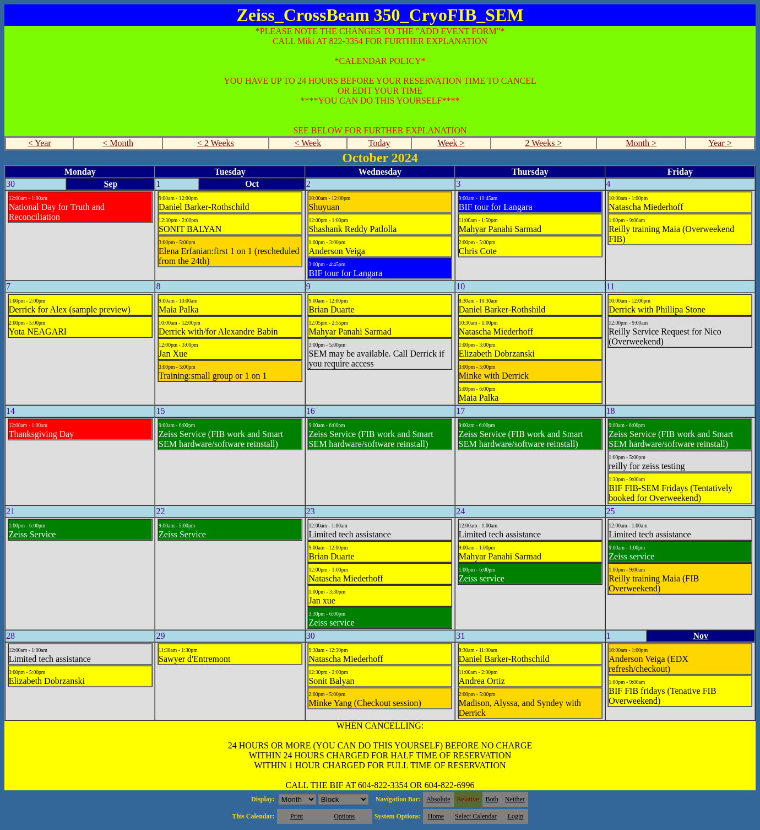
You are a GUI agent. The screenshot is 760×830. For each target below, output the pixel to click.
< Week (307, 143)
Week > (451, 143)
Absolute (438, 799)
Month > (641, 143)
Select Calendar (476, 816)
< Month (117, 143)
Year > (720, 143)
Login (516, 816)
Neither (515, 799)
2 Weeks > (543, 143)
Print (296, 816)
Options (344, 816)
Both (492, 799)
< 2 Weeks (215, 143)
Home (436, 816)
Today (379, 143)
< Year (39, 143)
